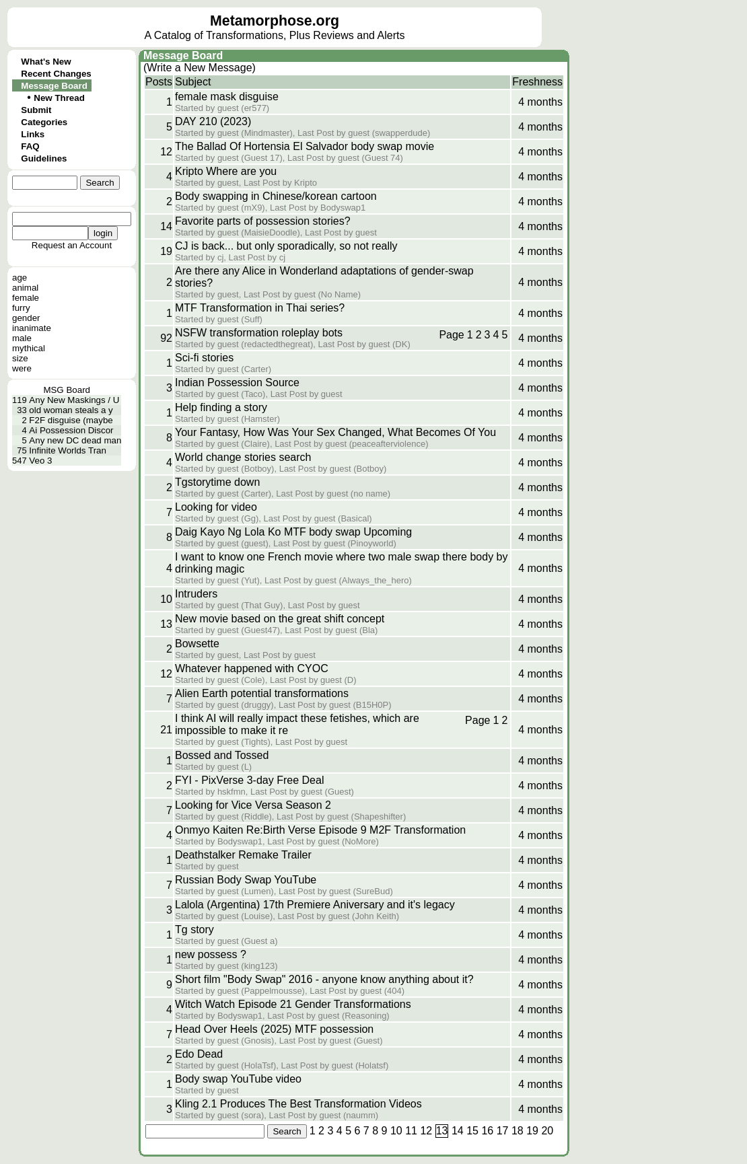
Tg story (194, 929)
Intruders (196, 593)
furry (21, 308)
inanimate (31, 328)
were (22, 368)
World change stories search (243, 457)
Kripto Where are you (226, 171)
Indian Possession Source (237, 382)
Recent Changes (56, 74)
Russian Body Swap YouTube (245, 879)
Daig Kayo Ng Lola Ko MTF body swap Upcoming (293, 532)
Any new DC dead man (75, 440)
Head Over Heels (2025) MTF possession (274, 1029)
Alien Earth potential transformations (262, 693)
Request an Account (72, 245)
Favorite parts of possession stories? (263, 221)
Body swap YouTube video (238, 1079)
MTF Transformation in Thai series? (260, 308)
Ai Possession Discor (71, 430)
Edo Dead (199, 1054)
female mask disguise (227, 96)
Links (32, 134)
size (20, 358)
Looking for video (216, 507)
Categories (44, 122)
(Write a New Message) (199, 67)
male (22, 338)
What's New (46, 62)
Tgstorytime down (217, 482)
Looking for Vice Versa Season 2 (253, 805)
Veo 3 (40, 461)
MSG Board (66, 390)
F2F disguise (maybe (70, 420)
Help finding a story (221, 407)
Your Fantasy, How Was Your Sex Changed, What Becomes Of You (335, 432)
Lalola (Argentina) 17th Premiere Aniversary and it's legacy (315, 904)
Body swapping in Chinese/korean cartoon (276, 196)
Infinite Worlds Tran (67, 450)
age (19, 277)
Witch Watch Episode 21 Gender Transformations (293, 1004)
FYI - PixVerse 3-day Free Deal (249, 780)
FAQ (30, 146)
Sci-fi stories (204, 357)
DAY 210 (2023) (213, 121)
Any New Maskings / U (74, 400)
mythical (28, 348)
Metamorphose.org (274, 21)
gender (26, 318)
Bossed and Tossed (222, 755)
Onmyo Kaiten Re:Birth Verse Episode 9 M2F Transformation (320, 830)
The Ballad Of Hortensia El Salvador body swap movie (304, 146)
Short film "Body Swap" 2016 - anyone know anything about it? (324, 979)
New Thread (59, 98)
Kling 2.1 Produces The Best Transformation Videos (298, 1104)
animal (25, 288)
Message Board (54, 86)
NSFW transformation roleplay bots (259, 332)
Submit (36, 110)
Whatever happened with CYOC (251, 668)
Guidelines (44, 158)
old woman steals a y (70, 410)
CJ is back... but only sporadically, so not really (286, 246)
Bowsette (197, 643)
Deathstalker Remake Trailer (243, 855)
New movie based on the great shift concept (279, 618)
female (25, 298)
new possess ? (210, 954)
